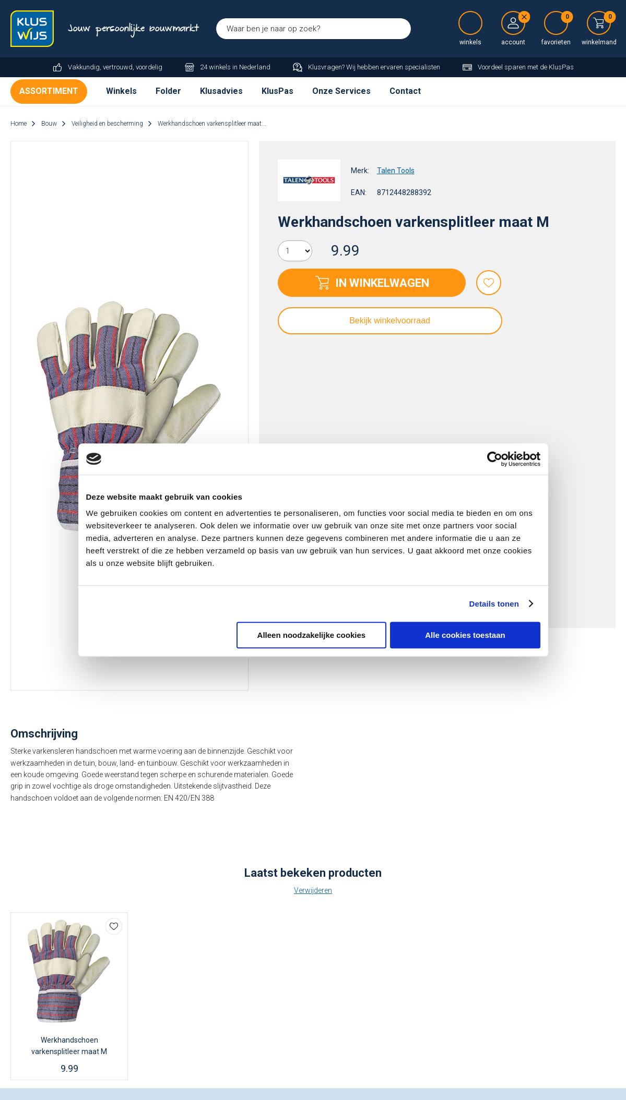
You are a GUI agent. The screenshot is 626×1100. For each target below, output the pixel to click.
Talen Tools (396, 170)
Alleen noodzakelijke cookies (311, 635)
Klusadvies (221, 91)
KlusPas (277, 91)
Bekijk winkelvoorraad (389, 320)
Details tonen (494, 603)
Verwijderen (313, 890)
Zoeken (400, 28)
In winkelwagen (382, 282)
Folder (168, 91)
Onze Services (341, 91)
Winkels (121, 91)
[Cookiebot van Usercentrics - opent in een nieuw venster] (494, 459)
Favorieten (488, 282)
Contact (405, 91)
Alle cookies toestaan (465, 635)
